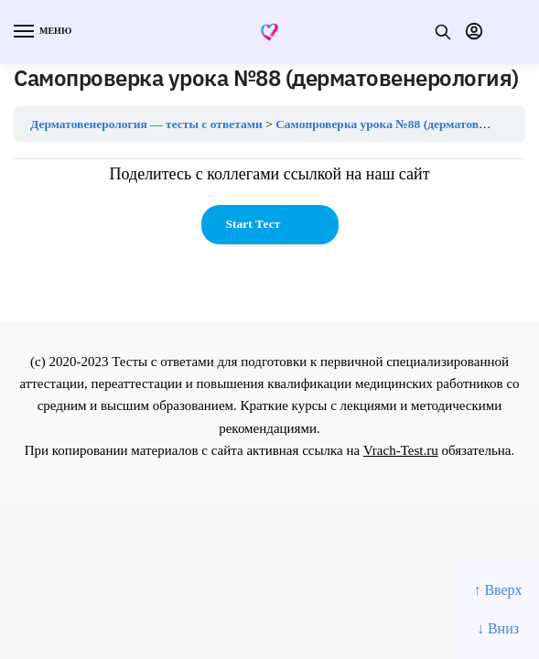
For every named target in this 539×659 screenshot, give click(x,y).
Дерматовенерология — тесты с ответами (146, 124)
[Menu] (41, 32)
